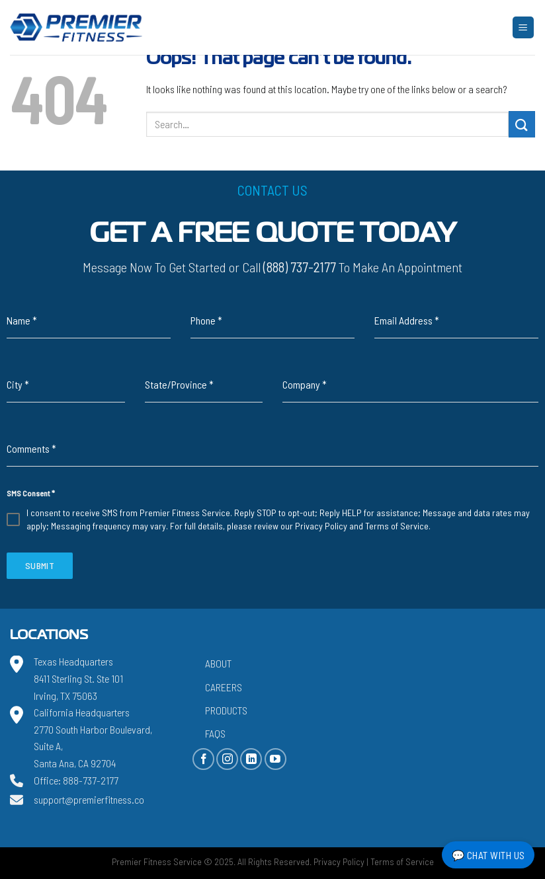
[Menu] (523, 27)
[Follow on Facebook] (203, 759)
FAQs (215, 733)
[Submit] (522, 124)
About (218, 663)
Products (226, 710)
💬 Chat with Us (488, 855)
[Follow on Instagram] (227, 759)
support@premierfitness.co (89, 799)
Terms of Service (397, 525)
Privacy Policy (321, 525)
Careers (223, 687)
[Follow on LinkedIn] (251, 759)
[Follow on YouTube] (275, 759)
